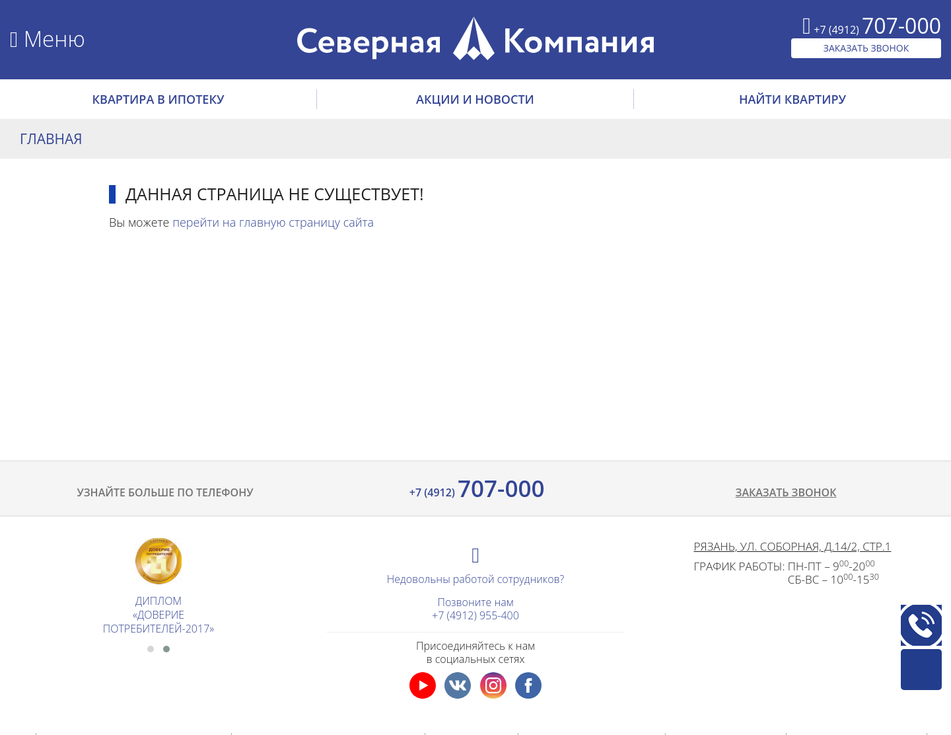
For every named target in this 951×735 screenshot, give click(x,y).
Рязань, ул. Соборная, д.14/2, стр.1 (793, 546)
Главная (51, 139)
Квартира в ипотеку (158, 99)
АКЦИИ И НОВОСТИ (475, 99)
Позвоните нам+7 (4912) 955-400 (475, 609)
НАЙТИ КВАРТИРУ (792, 99)
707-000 (476, 488)
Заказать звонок (786, 492)
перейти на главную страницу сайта (273, 222)
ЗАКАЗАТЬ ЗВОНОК (866, 48)
